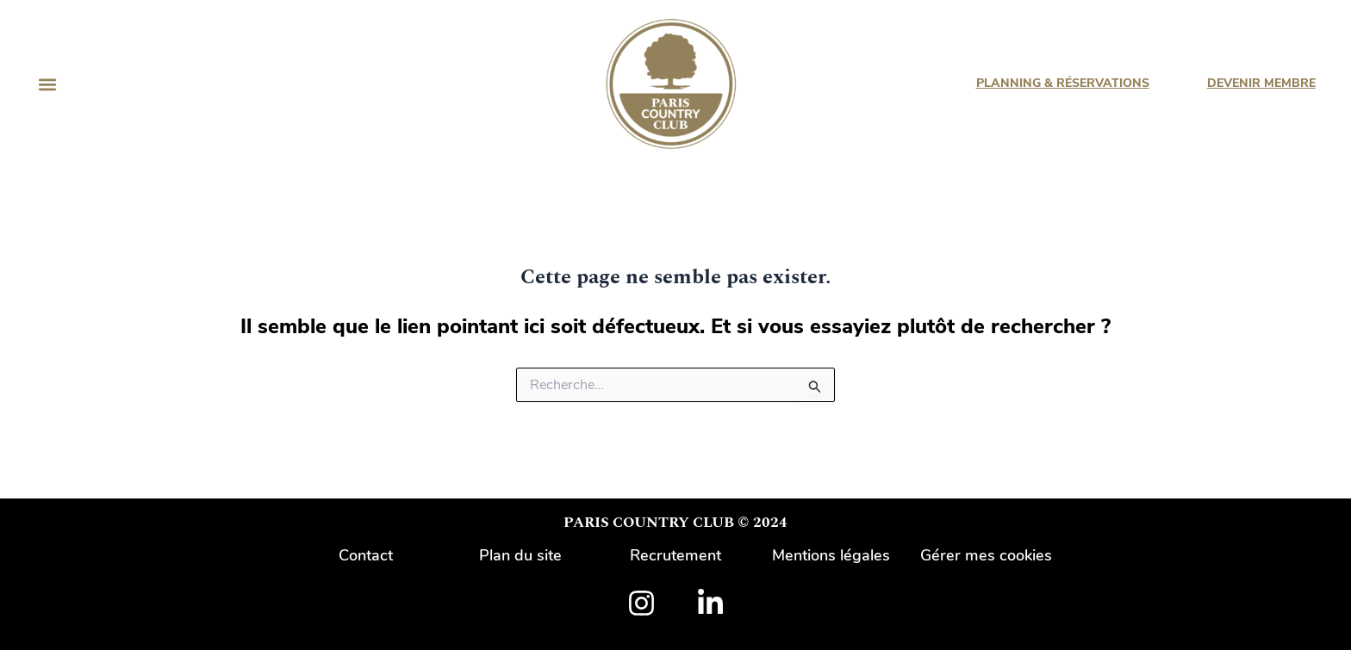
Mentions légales (831, 555)
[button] (47, 84)
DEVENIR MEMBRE (1260, 83)
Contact (366, 555)
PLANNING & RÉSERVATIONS (1062, 83)
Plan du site (520, 555)
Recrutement (675, 555)
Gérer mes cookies (986, 555)
